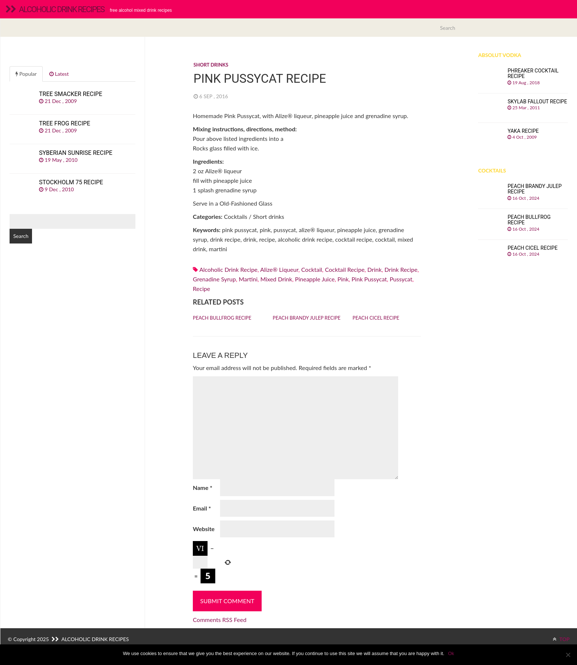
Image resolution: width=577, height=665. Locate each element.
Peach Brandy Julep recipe (306, 318)
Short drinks (211, 65)
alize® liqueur (279, 269)
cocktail (311, 269)
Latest (59, 74)
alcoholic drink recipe (228, 269)
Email (202, 508)
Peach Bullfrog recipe (222, 318)
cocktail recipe (345, 269)
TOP (561, 639)
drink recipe (401, 269)
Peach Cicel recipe (376, 318)
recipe (201, 288)
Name (202, 487)
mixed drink (276, 278)
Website (204, 528)
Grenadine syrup (214, 278)
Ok (451, 653)
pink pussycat (369, 278)
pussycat (401, 278)
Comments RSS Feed (220, 619)
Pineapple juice (315, 278)
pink (342, 278)
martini (248, 278)
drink (374, 269)
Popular (26, 74)
